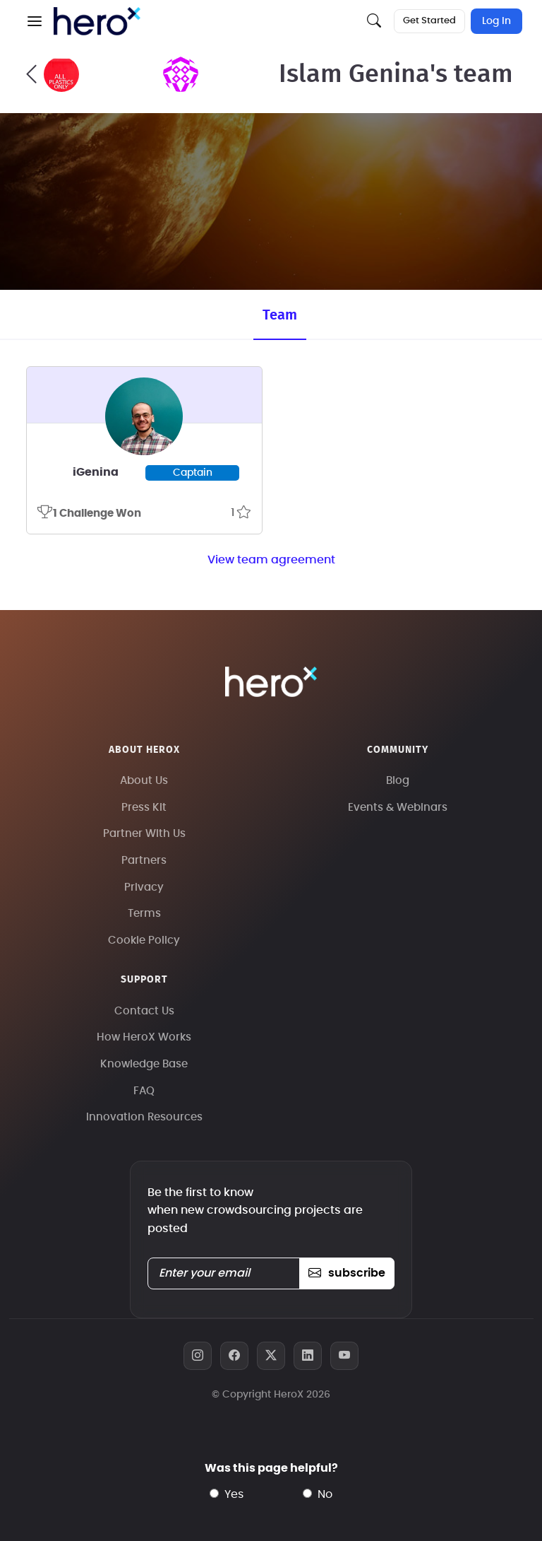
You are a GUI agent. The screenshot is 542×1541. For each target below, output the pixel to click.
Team (280, 315)
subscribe (346, 1273)
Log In (496, 21)
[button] (34, 21)
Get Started (429, 20)
